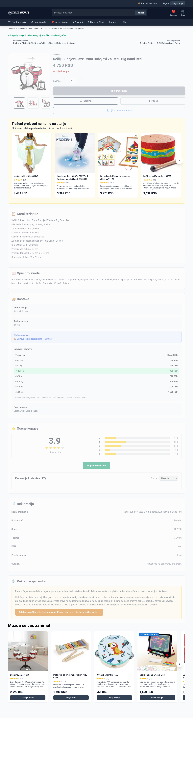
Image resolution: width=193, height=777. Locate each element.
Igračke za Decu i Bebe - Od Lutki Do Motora (37, 29)
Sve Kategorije (17, 22)
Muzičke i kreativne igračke (72, 29)
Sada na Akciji (96, 22)
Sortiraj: (154, 478)
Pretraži (140, 13)
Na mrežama (59, 22)
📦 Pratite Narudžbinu (147, 3)
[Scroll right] (179, 160)
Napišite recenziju (96, 465)
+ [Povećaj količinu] (79, 81)
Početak (11, 29)
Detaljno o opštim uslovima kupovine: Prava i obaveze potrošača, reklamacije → (59, 612)
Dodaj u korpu (28, 697)
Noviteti (77, 22)
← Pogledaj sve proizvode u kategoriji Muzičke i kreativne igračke (37, 35)
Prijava (166, 3)
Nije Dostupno (119, 90)
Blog (125, 22)
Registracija (178, 3)
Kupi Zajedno (39, 22)
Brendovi (113, 22)
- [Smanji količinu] (66, 81)
